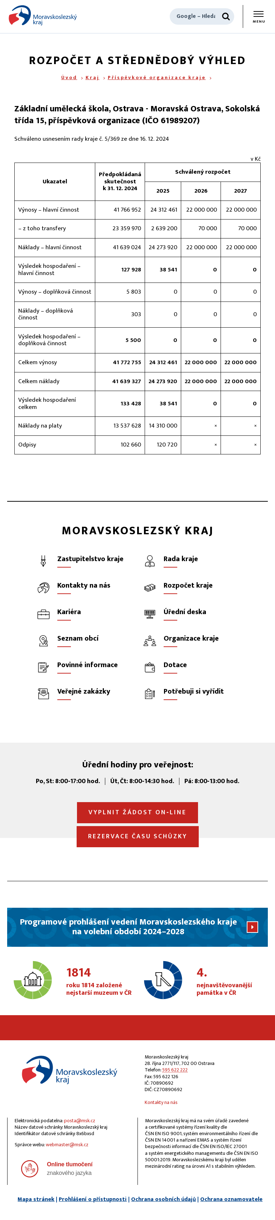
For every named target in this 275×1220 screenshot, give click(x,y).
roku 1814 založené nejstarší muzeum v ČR (100, 981)
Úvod (69, 77)
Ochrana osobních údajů (163, 1199)
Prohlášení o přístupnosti (93, 1199)
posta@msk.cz (79, 1121)
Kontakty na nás (161, 1102)
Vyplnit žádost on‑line (137, 812)
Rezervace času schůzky (137, 836)
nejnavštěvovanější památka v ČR (230, 981)
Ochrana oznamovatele (231, 1199)
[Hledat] (226, 16)
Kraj (93, 77)
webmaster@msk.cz (67, 1145)
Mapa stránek (36, 1199)
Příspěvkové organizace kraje (157, 77)
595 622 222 (175, 1070)
